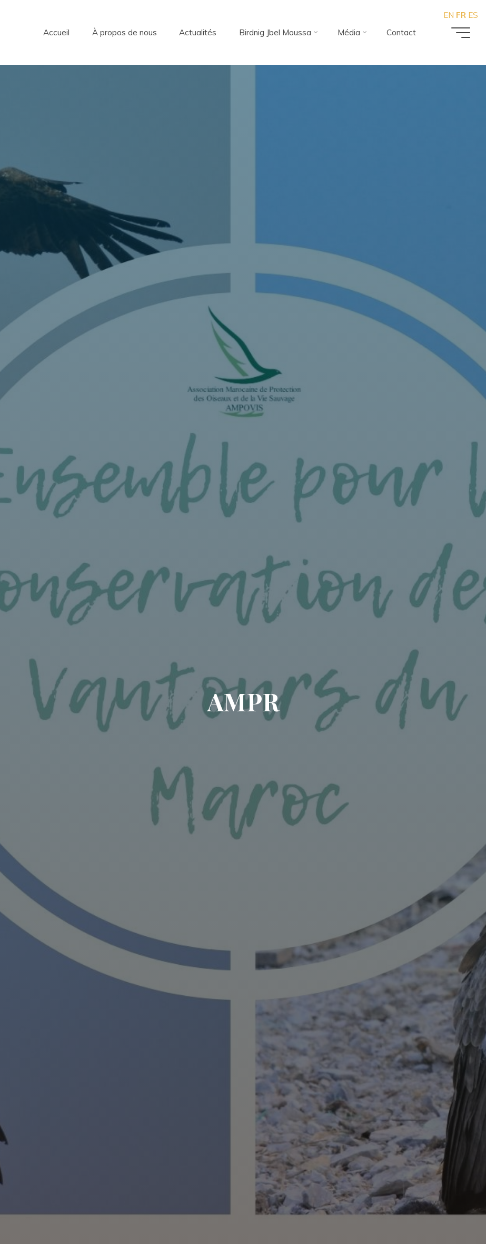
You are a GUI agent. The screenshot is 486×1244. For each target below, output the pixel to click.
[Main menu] (460, 32)
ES (473, 15)
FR (461, 15)
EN (448, 15)
